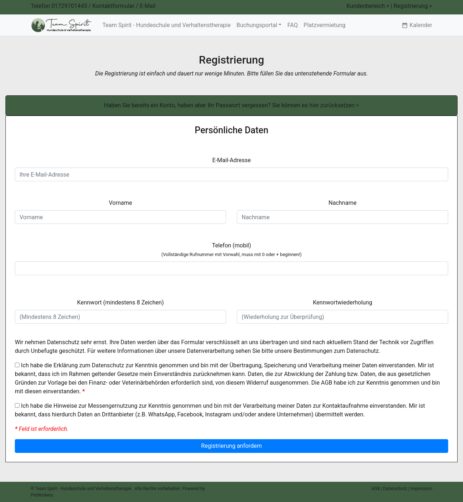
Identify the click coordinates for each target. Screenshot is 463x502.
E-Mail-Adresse (231, 160)
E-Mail (148, 6)
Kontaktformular (114, 6)
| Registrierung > (411, 6)
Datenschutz (363, 350)
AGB (326, 382)
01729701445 (69, 6)
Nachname (342, 202)
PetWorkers (42, 495)
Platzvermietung (324, 25)
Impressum (421, 488)
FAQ (292, 25)
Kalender (417, 25)
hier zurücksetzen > (334, 105)
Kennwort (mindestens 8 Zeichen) (120, 302)
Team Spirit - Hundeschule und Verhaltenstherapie (166, 25)
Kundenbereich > (368, 6)
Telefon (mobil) (231, 249)
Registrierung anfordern (231, 445)
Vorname (120, 202)
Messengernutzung (112, 405)
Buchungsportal (257, 25)
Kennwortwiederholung (342, 302)
